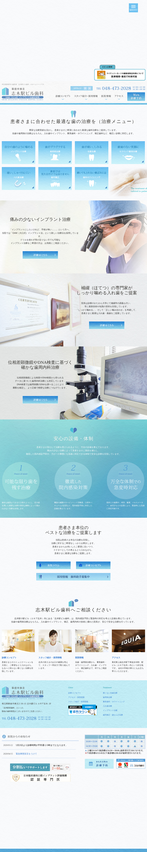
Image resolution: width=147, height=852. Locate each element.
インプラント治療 (110, 710)
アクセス (116, 657)
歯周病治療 (107, 697)
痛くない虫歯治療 (110, 693)
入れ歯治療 (107, 706)
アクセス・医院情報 (76, 697)
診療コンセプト (9, 657)
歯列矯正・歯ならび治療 (113, 715)
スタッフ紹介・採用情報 (50, 657)
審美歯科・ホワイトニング (114, 702)
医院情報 (79, 657)
